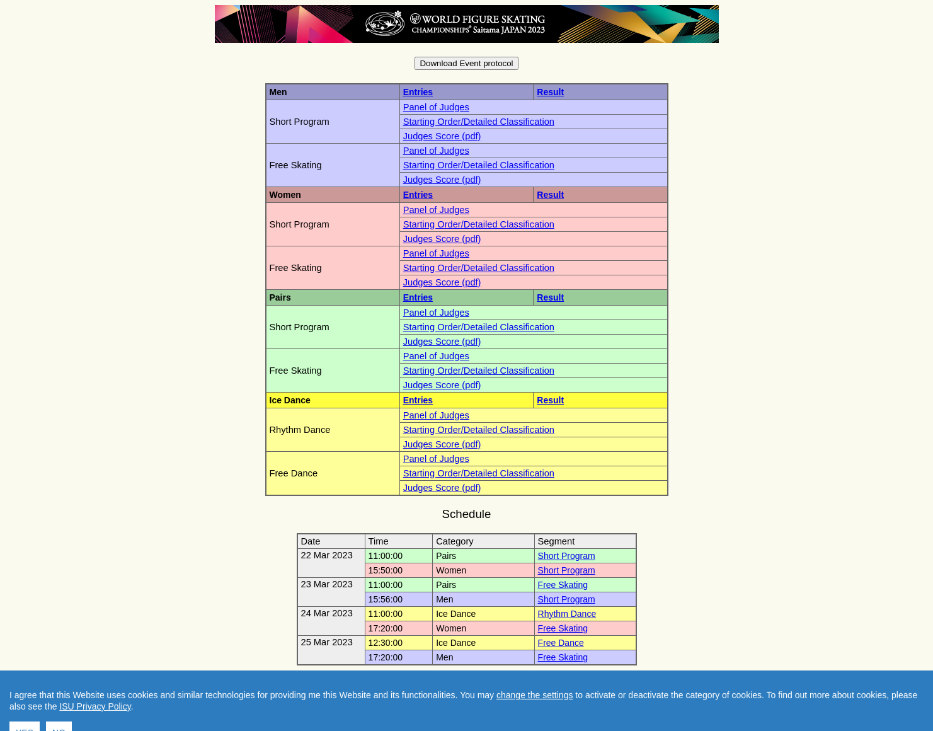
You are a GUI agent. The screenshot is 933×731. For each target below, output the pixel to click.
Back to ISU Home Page (531, 680)
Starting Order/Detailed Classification (478, 122)
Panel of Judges (436, 107)
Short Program (566, 556)
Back (458, 680)
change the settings (534, 726)
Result (550, 92)
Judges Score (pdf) (442, 136)
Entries (418, 92)
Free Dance (561, 643)
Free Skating (563, 585)
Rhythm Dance (567, 614)
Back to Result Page (393, 680)
